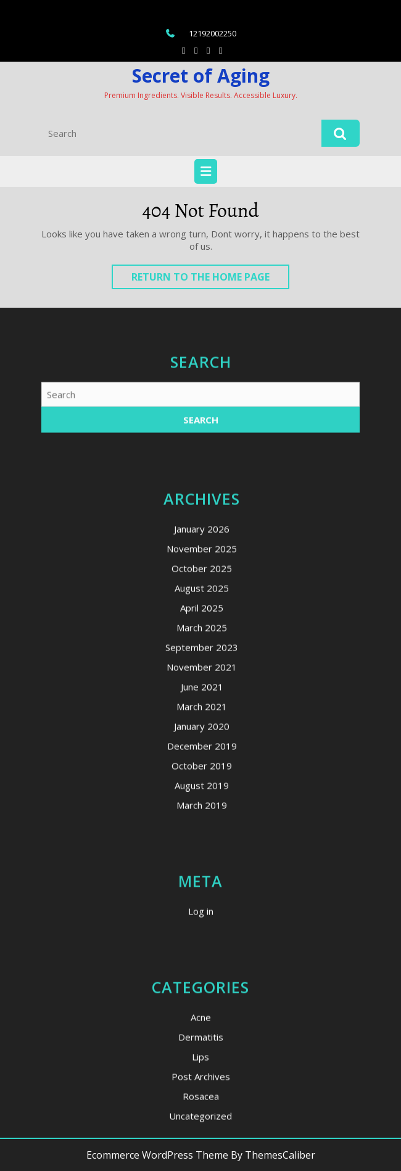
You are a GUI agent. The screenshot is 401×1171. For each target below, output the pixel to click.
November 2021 (202, 795)
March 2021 (201, 834)
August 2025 (202, 716)
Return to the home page (210, 279)
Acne (201, 1145)
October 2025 (202, 696)
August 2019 (202, 913)
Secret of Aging (201, 75)
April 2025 (201, 735)
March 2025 (201, 755)
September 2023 (201, 775)
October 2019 (202, 893)
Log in (200, 1039)
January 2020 (201, 854)
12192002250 (212, 33)
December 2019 (202, 874)
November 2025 (202, 676)
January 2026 (201, 657)
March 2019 (201, 933)
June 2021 (202, 814)
